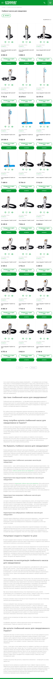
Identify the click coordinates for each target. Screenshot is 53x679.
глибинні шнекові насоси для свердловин (23, 470)
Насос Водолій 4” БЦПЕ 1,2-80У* (26, 177)
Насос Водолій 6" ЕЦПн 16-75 (8, 134)
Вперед (33, 367)
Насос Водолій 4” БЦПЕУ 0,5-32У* (8, 347)
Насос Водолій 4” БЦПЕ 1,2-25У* (8, 262)
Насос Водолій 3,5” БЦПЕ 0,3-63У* (43, 135)
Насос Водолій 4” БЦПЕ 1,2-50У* (8, 220)
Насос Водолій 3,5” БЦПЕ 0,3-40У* (8, 178)
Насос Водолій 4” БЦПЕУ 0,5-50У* (26, 304)
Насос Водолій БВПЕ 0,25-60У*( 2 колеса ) (8, 51)
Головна (3, 7)
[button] (5, 42)
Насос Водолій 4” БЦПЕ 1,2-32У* (44, 220)
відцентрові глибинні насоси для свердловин (27, 483)
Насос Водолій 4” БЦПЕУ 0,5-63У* (8, 304)
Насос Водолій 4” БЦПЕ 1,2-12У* (43, 262)
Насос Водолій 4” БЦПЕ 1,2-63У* (44, 177)
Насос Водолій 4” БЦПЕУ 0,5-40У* (43, 304)
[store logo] (23, 2)
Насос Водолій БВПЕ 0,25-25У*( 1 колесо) (26, 51)
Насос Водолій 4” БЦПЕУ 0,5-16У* (43, 347)
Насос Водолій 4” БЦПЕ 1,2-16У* (26, 262)
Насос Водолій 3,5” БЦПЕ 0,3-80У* (26, 135)
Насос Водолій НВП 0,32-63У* (43, 50)
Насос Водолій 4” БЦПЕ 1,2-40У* (26, 220)
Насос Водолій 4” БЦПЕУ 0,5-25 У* (26, 347)
